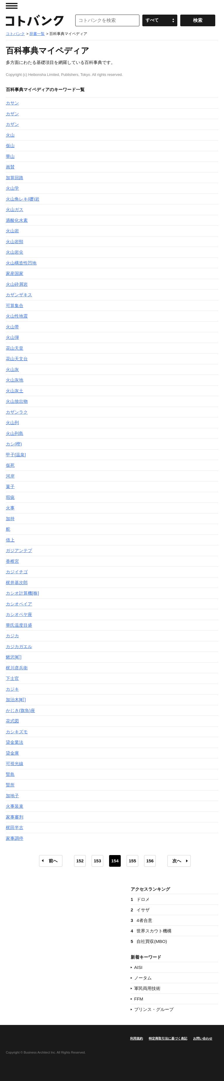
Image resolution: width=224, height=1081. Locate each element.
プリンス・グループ (154, 1009)
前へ (53, 860)
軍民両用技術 (147, 988)
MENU (12, 6)
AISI (138, 967)
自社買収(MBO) (149, 941)
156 (149, 860)
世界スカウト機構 (151, 931)
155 (132, 860)
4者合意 (141, 920)
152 (79, 860)
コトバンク (35, 20)
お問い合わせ (202, 1038)
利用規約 (136, 1038)
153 (97, 860)
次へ (176, 860)
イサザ (140, 910)
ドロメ (140, 899)
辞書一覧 (37, 34)
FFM (138, 998)
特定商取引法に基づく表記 (168, 1038)
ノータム (143, 977)
